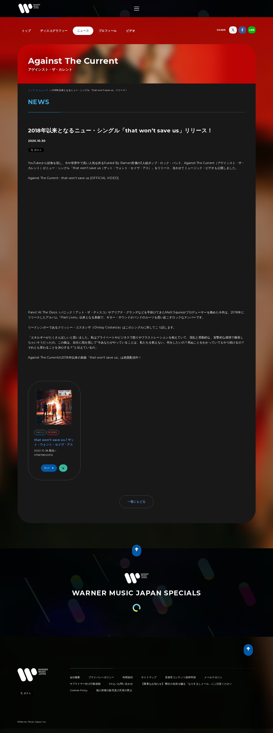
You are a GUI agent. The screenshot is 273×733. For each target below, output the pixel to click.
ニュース (83, 31)
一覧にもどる (137, 502)
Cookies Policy (79, 690)
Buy (50, 468)
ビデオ (130, 31)
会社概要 (75, 677)
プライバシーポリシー (101, 677)
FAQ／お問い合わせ (121, 683)
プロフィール (108, 31)
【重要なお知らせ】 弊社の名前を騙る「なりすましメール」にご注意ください (186, 683)
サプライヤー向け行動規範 (85, 683)
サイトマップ (149, 677)
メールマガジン (213, 677)
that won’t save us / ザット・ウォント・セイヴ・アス (54, 442)
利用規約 (128, 677)
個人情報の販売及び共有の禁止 (114, 690)
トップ (26, 31)
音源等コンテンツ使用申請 (180, 677)
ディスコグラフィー (54, 31)
